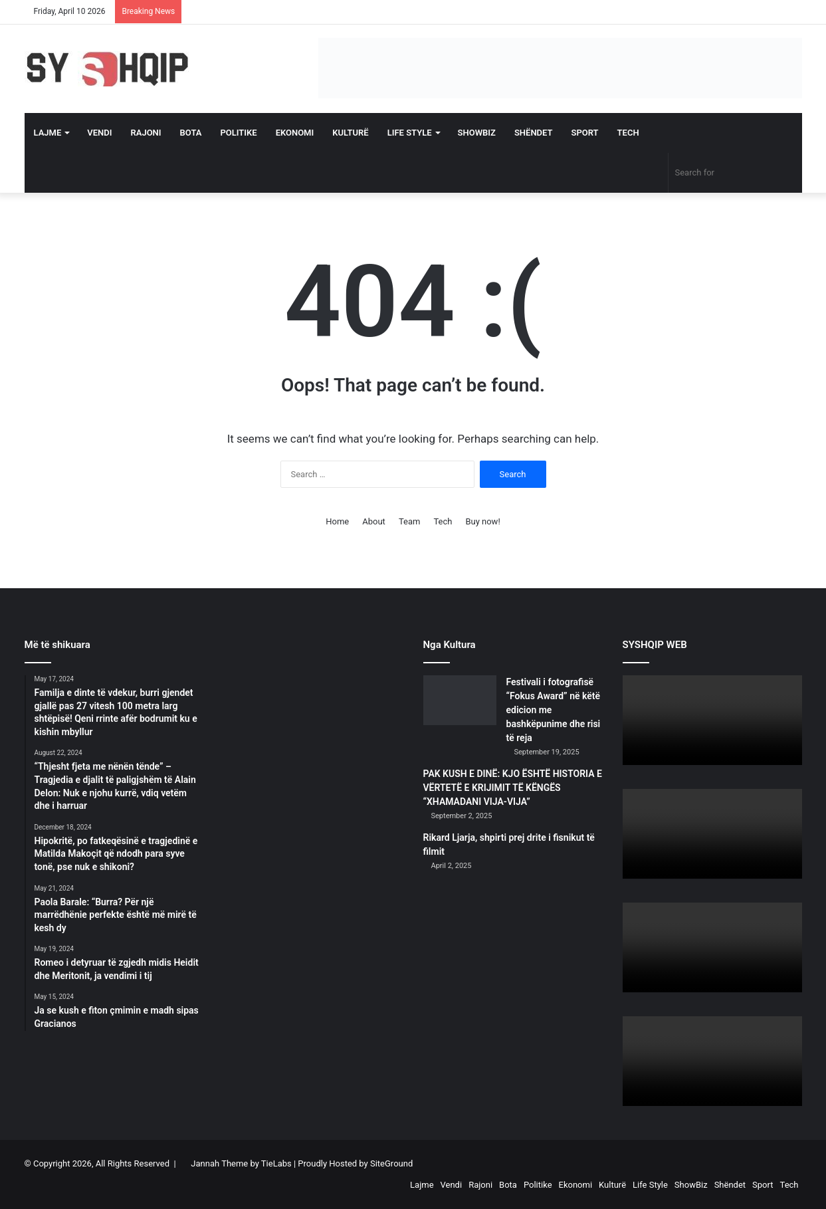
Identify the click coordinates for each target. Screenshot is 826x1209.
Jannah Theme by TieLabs (241, 1163)
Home (337, 521)
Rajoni (145, 133)
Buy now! (482, 521)
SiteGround (391, 1163)
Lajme (48, 133)
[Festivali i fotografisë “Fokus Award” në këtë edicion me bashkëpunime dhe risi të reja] (459, 700)
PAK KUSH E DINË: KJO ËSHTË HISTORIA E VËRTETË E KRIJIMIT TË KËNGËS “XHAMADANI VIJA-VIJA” (512, 787)
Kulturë (350, 133)
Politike (238, 133)
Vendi (99, 133)
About (373, 521)
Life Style (409, 133)
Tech (628, 133)
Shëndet (533, 133)
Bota (191, 133)
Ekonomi (295, 133)
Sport (585, 133)
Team (410, 521)
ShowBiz (477, 133)
